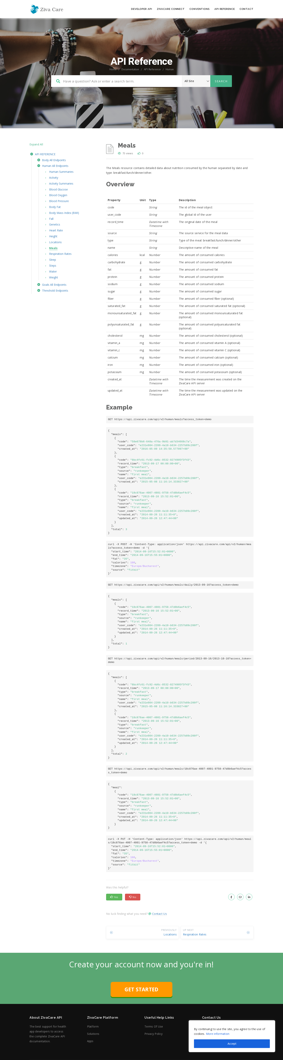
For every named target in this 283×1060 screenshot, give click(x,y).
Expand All (36, 144)
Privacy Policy (153, 1034)
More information (218, 1034)
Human (170, 69)
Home (113, 69)
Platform (93, 1026)
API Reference (224, 8)
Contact (247, 8)
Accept (232, 1043)
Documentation (130, 69)
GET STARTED (141, 989)
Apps (90, 1041)
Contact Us (159, 914)
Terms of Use (153, 1026)
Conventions (199, 8)
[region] (232, 1036)
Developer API (141, 8)
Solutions (93, 1034)
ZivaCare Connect (171, 8)
